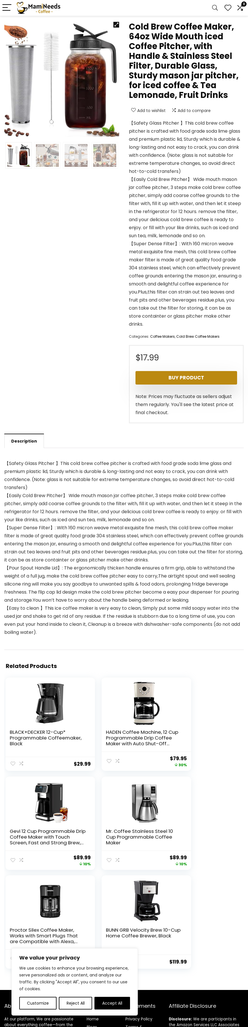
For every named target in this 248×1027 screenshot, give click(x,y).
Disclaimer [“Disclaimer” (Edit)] (135, 939)
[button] (116, 25)
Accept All (112, 1003)
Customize (38, 1003)
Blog (91, 926)
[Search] (215, 8)
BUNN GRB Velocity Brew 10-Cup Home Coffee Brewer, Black (201, 836)
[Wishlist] (227, 7)
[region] (74, 982)
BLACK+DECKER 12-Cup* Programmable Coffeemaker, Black (38, 738)
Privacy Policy (138, 918)
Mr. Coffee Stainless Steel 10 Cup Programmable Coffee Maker (37, 839)
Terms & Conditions (136, 928)
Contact (95, 934)
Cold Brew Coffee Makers (198, 336)
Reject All (76, 1003)
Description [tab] (24, 441)
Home (93, 918)
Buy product (186, 377)
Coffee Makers (162, 336)
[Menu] (7, 8)
